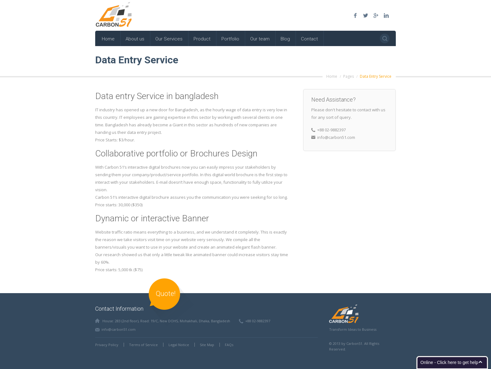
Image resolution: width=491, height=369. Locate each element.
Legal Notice (178, 344)
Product (202, 39)
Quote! (166, 294)
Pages (348, 76)
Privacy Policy (106, 344)
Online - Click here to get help (449, 362)
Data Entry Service (375, 76)
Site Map (207, 344)
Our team (260, 39)
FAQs (229, 344)
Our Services (169, 39)
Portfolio (230, 39)
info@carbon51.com (118, 329)
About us (135, 39)
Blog (285, 39)
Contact (309, 39)
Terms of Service (143, 344)
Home (108, 39)
